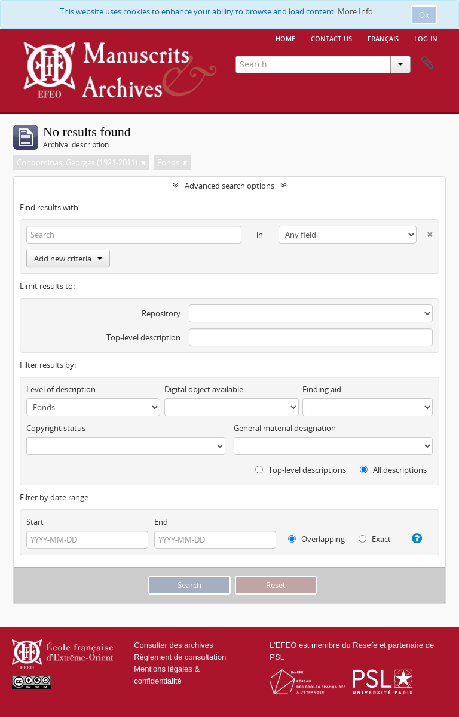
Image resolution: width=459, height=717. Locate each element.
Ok (424, 15)
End (161, 521)
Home (285, 37)
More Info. (356, 11)
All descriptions (393, 469)
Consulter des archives (173, 645)
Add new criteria (68, 258)
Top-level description (143, 337)
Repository (161, 313)
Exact (375, 539)
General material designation (285, 428)
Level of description (61, 389)
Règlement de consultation (180, 657)
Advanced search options (229, 185)
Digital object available (203, 389)
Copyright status (55, 428)
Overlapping (316, 539)
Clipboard (427, 63)
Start (35, 521)
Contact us (331, 37)
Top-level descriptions (300, 469)
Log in (425, 37)
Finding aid (321, 389)
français (383, 37)
